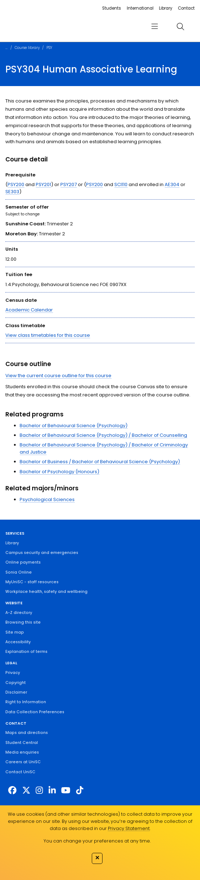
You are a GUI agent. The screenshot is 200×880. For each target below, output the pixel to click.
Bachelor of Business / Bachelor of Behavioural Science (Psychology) (100, 461)
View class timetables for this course (47, 335)
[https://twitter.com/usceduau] (26, 790)
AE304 (172, 184)
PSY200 (16, 184)
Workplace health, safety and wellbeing (46, 591)
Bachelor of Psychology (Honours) (59, 471)
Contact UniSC (20, 772)
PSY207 (68, 184)
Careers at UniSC (23, 762)
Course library (27, 47)
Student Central (21, 742)
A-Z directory (18, 612)
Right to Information (25, 702)
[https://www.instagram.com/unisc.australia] (39, 790)
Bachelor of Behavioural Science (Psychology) (74, 425)
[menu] (154, 27)
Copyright (15, 682)
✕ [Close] (97, 857)
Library (165, 8)
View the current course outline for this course (58, 375)
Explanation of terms (26, 651)
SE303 (12, 191)
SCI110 (121, 184)
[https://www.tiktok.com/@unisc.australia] (79, 790)
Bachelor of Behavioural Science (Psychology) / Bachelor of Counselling (103, 435)
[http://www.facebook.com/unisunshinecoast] (12, 790)
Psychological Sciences (47, 499)
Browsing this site (23, 622)
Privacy (12, 672)
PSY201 (43, 184)
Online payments (23, 562)
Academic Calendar (29, 309)
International (140, 8)
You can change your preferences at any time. (97, 841)
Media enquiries (22, 752)
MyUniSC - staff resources (32, 582)
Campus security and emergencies (41, 552)
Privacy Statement (129, 828)
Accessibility (18, 642)
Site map (14, 632)
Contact (186, 8)
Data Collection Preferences (34, 712)
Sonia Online (18, 572)
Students (111, 8)
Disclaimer (16, 692)
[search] (180, 27)
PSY (49, 47)
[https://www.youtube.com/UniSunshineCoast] (65, 790)
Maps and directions (26, 732)
